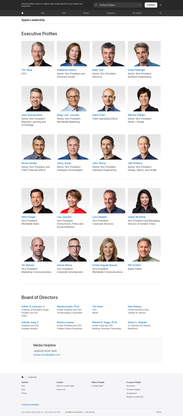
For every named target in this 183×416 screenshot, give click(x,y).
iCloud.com (60, 390)
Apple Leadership (33, 20)
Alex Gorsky (135, 306)
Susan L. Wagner (137, 322)
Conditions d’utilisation (74, 412)
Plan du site (90, 412)
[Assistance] (110, 13)
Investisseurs (132, 393)
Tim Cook (97, 306)
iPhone (24, 393)
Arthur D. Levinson (31, 306)
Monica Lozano (65, 322)
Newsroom (131, 386)
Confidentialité (97, 386)
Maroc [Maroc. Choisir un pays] (159, 412)
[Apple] (22, 13)
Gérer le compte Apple (65, 386)
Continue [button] (151, 5)
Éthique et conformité (135, 397)
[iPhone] (86, 13)
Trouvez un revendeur (30, 404)
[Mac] (43, 13)
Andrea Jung (28, 322)
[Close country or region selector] (160, 5)
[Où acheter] (137, 13)
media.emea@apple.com (46, 354)
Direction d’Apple (133, 390)
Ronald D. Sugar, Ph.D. (104, 322)
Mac (23, 386)
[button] (118, 5)
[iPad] (64, 13)
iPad (23, 390)
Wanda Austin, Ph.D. (68, 306)
